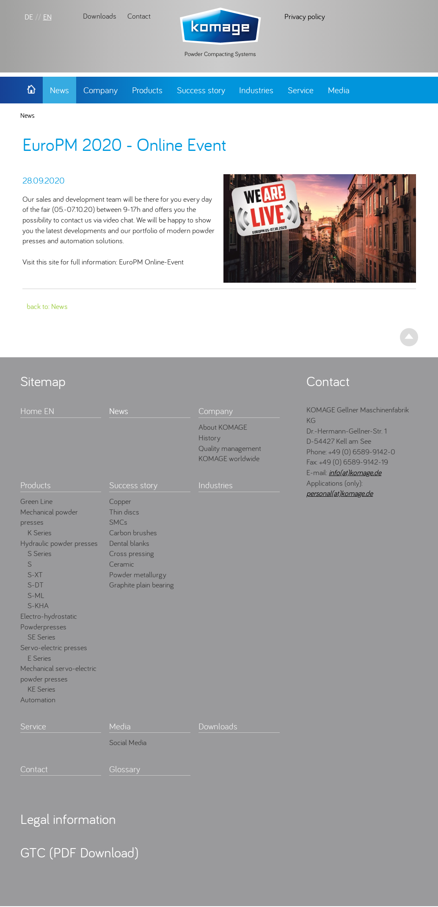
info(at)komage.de (355, 472)
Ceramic (121, 564)
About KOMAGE (222, 427)
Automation (37, 699)
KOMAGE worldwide (228, 458)
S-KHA (38, 605)
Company (100, 90)
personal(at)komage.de (339, 493)
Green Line (36, 501)
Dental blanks (129, 543)
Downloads (99, 16)
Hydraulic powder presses (59, 543)
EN (47, 17)
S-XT (35, 574)
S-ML (36, 595)
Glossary (124, 769)
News (59, 90)
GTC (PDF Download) (79, 852)
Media (339, 90)
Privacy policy (304, 16)
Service (301, 90)
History (209, 437)
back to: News (47, 306)
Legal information (68, 819)
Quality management (229, 448)
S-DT (36, 585)
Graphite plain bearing (141, 585)
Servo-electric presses (53, 647)
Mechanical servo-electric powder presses (58, 673)
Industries (256, 90)
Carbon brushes (133, 532)
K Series (40, 532)
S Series (40, 553)
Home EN (37, 411)
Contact (139, 16)
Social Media (127, 742)
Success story (201, 90)
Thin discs (124, 512)
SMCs (118, 522)
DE (29, 17)
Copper (120, 501)
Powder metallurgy (137, 574)
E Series (39, 658)
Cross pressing (131, 553)
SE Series (41, 637)
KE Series (41, 689)
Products (147, 90)
